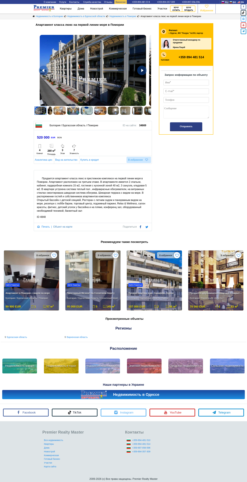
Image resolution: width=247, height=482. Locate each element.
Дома (81, 8)
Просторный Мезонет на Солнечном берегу (91, 293)
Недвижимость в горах (61, 365)
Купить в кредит (90, 159)
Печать (45, 226)
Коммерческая (118, 8)
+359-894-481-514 (141, 444)
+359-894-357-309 (141, 451)
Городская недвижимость (186, 365)
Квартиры (66, 8)
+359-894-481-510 (141, 440)
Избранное (206, 8)
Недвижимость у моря (19, 365)
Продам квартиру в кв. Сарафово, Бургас (151, 293)
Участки (162, 8)
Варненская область (76, 337)
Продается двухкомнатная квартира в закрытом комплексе (216, 293)
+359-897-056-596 (141, 447)
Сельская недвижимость (227, 365)
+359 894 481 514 (191, 57)
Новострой (96, 8)
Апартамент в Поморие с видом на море (28, 293)
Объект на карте (62, 226)
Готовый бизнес (142, 8)
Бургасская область (15, 337)
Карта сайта (50, 466)
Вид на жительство (66, 159)
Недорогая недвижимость (103, 365)
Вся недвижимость (53, 440)
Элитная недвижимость (144, 365)
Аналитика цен (44, 159)
